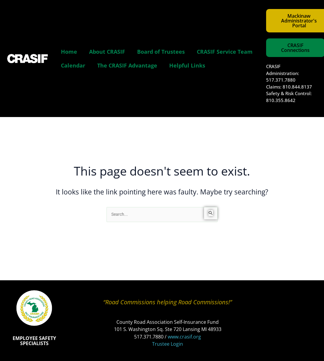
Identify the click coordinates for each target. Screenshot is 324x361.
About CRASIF (107, 51)
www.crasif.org (184, 336)
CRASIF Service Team (225, 51)
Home (69, 51)
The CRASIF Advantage (127, 65)
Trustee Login (167, 344)
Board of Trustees (161, 51)
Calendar (73, 65)
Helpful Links (187, 65)
